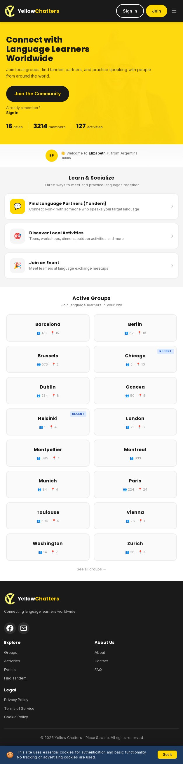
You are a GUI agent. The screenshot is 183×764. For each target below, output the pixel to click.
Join (156, 10)
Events (10, 670)
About (100, 652)
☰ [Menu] (174, 11)
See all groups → (92, 569)
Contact (101, 661)
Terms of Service (19, 708)
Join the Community (37, 93)
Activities (12, 661)
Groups (10, 652)
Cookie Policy (16, 717)
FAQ (98, 670)
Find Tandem (15, 678)
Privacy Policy (16, 700)
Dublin (66, 158)
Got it (167, 755)
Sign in (12, 112)
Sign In (130, 10)
